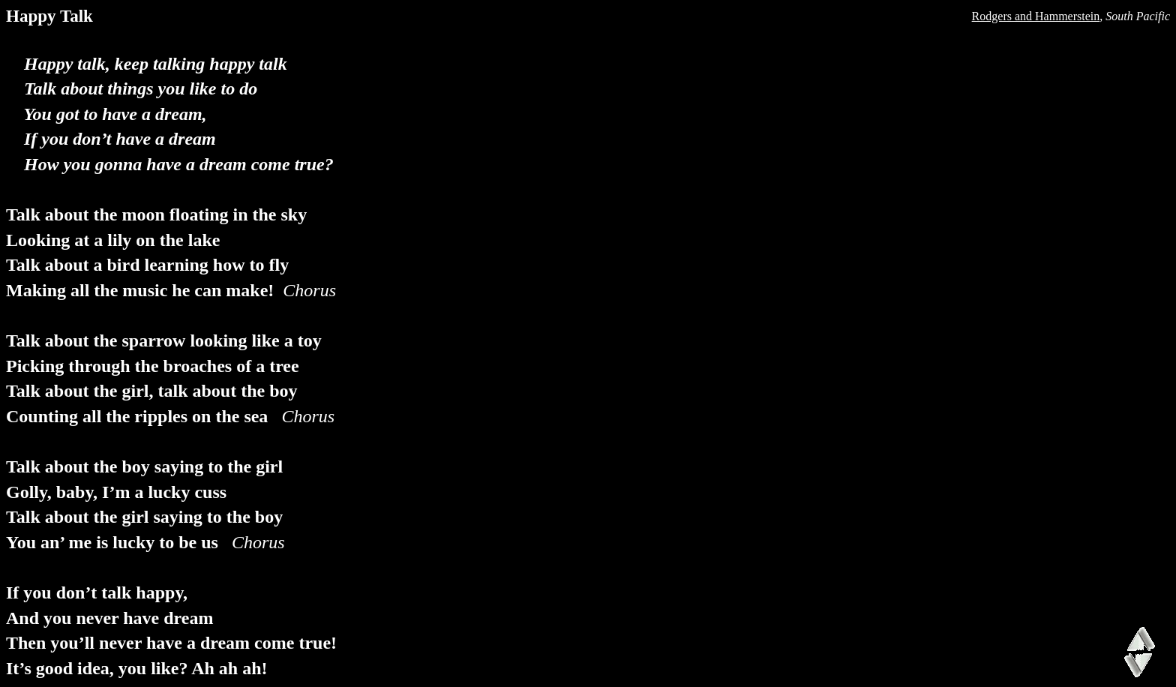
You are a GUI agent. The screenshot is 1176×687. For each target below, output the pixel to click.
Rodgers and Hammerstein (1036, 16)
